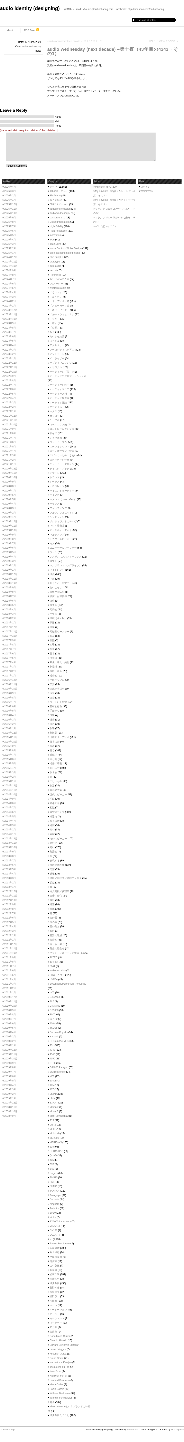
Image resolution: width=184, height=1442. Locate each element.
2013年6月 (10, 864)
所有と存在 (56, 706)
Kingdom (54, 1204)
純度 (52, 825)
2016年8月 (10, 697)
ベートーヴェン (58, 1309)
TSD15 (53, 1027)
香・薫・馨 (56, 944)
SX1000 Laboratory (60, 1221)
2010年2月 (10, 1041)
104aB (53, 1080)
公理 (52, 600)
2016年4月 (10, 715)
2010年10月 (10, 1005)
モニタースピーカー (61, 539)
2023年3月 (10, 349)
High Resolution (58, 230)
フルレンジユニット (61, 512)
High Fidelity (56, 226)
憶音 (52, 697)
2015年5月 (10, 763)
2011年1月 (10, 992)
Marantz (54, 1107)
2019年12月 (10, 521)
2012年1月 (10, 939)
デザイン (54, 472)
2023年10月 (10, 319)
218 (52, 1146)
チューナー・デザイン (62, 464)
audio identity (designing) (30, 8)
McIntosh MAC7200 (106, 186)
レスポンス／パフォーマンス (66, 556)
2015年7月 (10, 754)
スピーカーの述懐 (59, 459)
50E (52, 1164)
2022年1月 (10, 411)
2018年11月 (10, 578)
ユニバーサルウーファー (63, 547)
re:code (54, 270)
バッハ (53, 1305)
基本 (52, 653)
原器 (52, 622)
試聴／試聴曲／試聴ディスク (66, 878)
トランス (54, 477)
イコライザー (57, 358)
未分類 (53, 1327)
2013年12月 (10, 838)
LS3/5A (54, 979)
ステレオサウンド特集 (62, 450)
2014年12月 (10, 785)
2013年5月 (10, 869)
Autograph (55, 1195)
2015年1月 (10, 781)
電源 (52, 908)
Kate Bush (55, 1371)
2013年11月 (10, 842)
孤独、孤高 (56, 671)
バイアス (54, 495)
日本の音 (54, 741)
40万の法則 (56, 199)
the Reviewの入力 (59, 279)
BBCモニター (57, 975)
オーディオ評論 (58, 402)
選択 (52, 900)
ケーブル (54, 420)
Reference (55, 274)
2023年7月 (10, 332)
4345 (52, 1054)
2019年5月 (10, 552)
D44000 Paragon (59, 1067)
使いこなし (56, 587)
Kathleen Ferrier (58, 1375)
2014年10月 (10, 794)
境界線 (53, 657)
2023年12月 (10, 310)
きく (52, 332)
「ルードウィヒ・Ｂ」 (62, 314)
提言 (52, 724)
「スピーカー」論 (59, 305)
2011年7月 (10, 966)
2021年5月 (10, 446)
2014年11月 (10, 790)
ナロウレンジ (57, 486)
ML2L (53, 1129)
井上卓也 (54, 1252)
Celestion (55, 997)
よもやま (54, 340)
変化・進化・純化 (59, 662)
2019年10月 (10, 530)
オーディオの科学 (59, 384)
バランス (54, 503)
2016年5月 (10, 710)
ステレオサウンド (59, 446)
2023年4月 (10, 345)
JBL (52, 1045)
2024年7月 (10, 279)
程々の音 (54, 820)
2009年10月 (10, 1058)
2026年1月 (10, 199)
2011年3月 (10, 983)
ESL (52, 1168)
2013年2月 (10, 882)
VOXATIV (55, 1234)
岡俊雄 (53, 1270)
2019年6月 (10, 547)
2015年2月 (10, 776)
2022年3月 (10, 402)
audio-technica (58, 970)
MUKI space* (177, 1429)
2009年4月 (10, 1085)
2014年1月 (10, 834)
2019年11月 (10, 525)
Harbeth (54, 1036)
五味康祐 (54, 1248)
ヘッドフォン (57, 517)
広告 (52, 684)
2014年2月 (10, 829)
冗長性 (53, 609)
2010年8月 (10, 1014)
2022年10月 (10, 371)
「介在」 (54, 319)
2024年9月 (10, 270)
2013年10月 (10, 847)
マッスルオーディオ (61, 530)
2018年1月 (10, 622)
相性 (52, 807)
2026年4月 (10, 186)
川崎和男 (54, 1278)
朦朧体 (53, 754)
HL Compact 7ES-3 (60, 1041)
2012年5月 (10, 922)
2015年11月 (10, 737)
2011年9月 (10, 957)
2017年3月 (10, 666)
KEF (52, 1076)
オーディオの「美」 (61, 371)
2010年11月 (10, 1001)
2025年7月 (10, 226)
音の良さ (54, 926)
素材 (52, 834)
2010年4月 (10, 1032)
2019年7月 (10, 543)
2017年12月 (10, 627)
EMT (52, 1014)
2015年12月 (10, 732)
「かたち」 (56, 296)
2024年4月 (10, 292)
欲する (53, 772)
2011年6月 (10, 970)
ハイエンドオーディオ (62, 490)
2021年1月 (10, 464)
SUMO (53, 1186)
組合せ (53, 842)
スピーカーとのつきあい (63, 455)
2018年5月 (10, 605)
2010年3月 (10, 1036)
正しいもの (56, 781)
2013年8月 (10, 856)
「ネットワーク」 (59, 310)
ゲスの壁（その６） (106, 226)
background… (57, 217)
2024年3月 (10, 296)
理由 (52, 798)
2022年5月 (10, 393)
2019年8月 (10, 539)
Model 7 (54, 1111)
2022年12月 (10, 362)
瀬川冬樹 (54, 1283)
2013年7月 (10, 860)
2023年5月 (10, 340)
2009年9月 (10, 1063)
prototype (55, 261)
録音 (52, 904)
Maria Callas (56, 1384)
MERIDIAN (56, 1142)
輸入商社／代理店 (59, 891)
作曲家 (53, 1300)
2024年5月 (10, 288)
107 (52, 1089)
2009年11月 (10, 1054)
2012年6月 (10, 917)
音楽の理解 (56, 935)
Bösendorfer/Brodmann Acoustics (68, 983)
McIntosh (55, 1133)
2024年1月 (10, 305)
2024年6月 (10, 283)
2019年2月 (10, 565)
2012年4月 (10, 926)
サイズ (53, 433)
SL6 (52, 1001)
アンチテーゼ (57, 354)
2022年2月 (10, 406)
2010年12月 (10, 997)
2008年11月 (10, 1107)
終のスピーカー (58, 838)
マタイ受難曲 (57, 525)
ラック (53, 552)
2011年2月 (10, 988)
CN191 (53, 1230)
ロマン (53, 561)
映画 (52, 746)
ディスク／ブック (59, 468)
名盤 (52, 640)
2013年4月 (10, 873)
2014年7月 (10, 807)
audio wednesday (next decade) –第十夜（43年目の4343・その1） (112, 51)
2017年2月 (10, 671)
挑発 (52, 719)
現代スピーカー (58, 794)
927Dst (53, 1019)
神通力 (53, 816)
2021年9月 (10, 428)
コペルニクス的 (58, 424)
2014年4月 (10, 820)
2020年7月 (10, 490)
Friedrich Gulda (58, 1353)
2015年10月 (10, 741)
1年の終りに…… (59, 191)
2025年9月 (10, 217)
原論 (52, 627)
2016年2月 (10, 724)
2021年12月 (10, 415)
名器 (52, 635)
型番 (52, 649)
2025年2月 (10, 248)
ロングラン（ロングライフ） (66, 565)
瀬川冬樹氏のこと (59, 1415)
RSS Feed (31, 30)
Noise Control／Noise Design (66, 248)
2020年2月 (10, 512)
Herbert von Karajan (61, 1362)
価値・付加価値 (58, 596)
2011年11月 (10, 948)
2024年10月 (10, 265)
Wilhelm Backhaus (60, 1393)
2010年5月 (10, 1027)
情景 (52, 693)
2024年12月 (10, 257)
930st (53, 1023)
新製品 (53, 732)
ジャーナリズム (58, 442)
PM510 (53, 1177)
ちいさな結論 (57, 336)
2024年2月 (10, 301)
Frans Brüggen (58, 1349)
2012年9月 (10, 904)
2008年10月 (10, 1111)
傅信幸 (53, 1261)
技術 (52, 715)
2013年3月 (10, 878)
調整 (52, 882)
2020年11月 (10, 472)
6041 (52, 966)
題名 (52, 1402)
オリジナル (56, 367)
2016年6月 (10, 706)
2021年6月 (10, 442)
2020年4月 (10, 503)
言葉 (52, 869)
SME (52, 1182)
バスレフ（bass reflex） (63, 499)
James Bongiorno (59, 1243)
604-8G (54, 961)
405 (52, 1160)
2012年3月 (10, 931)
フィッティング (58, 508)
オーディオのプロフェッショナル (68, 376)
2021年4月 (10, 450)
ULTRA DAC (56, 1151)
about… (11, 30)
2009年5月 (10, 1080)
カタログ (54, 415)
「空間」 (54, 327)
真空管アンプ (57, 812)
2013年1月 (10, 886)
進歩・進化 (56, 895)
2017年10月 (10, 635)
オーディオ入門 (58, 393)
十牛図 (53, 613)
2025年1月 (10, 252)
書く (52, 750)
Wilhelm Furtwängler (61, 1397)
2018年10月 (10, 583)
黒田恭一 (54, 1296)
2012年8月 (10, 908)
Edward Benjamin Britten (63, 1345)
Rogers (54, 1173)
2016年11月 (10, 684)
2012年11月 (10, 895)
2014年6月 (10, 812)
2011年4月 (10, 979)
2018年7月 (10, 596)
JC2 (52, 1120)
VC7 (52, 992)
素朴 (52, 829)
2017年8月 (10, 644)
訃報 (52, 873)
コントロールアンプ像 (62, 428)
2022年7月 (10, 384)
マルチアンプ (57, 534)
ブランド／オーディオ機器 (64, 953)
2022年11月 (10, 367)
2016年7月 (10, 702)
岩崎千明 (54, 1274)
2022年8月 (10, 380)
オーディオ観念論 (59, 398)
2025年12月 (10, 204)
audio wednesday (31, 46)
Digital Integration (59, 221)
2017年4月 (10, 662)
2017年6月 (10, 653)
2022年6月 (10, 389)
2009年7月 (10, 1071)
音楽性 (53, 939)
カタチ (53, 411)
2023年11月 (10, 314)
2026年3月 (10, 191)
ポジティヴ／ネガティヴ (63, 521)
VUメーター (56, 283)
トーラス (54, 481)
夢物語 (53, 666)
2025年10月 (10, 213)
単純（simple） (58, 618)
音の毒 (53, 922)
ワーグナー (56, 1322)
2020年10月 (10, 477)
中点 (52, 578)
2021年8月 (10, 433)
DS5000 (54, 1010)
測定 (52, 785)
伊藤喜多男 (56, 1256)
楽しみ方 (54, 768)
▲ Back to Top (7, 1429)
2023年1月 (10, 358)
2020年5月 (10, 499)
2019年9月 (10, 534)
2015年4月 (10, 768)
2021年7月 (10, 437)
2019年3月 (10, 561)
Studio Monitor (57, 1071)
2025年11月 (10, 208)
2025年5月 (10, 235)
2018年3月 (10, 613)
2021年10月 (10, 424)
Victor (53, 1217)
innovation (55, 235)
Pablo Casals (57, 1389)
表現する (54, 860)
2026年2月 (10, 195)
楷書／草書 (56, 763)
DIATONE (55, 1005)
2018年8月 (10, 591)
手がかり (54, 710)
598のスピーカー (59, 204)
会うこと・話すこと (61, 583)
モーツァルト (57, 1318)
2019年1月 (10, 569)
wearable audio (58, 288)
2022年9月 (10, 376)
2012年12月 (10, 891)
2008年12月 (10, 1102)
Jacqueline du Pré (59, 1367)
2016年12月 (10, 679)
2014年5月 (10, 816)
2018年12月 (10, 574)
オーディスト (57, 406)
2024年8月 (10, 274)
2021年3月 (10, 455)
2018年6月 (10, 600)
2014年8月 (10, 803)
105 (52, 1085)
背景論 (53, 851)
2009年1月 (10, 1098)
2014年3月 (10, 825)
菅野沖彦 (54, 1287)
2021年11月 (10, 420)
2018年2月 (10, 618)
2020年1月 (10, 517)
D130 (53, 1063)
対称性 (53, 675)
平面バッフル (57, 679)
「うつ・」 (56, 292)
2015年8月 (10, 750)
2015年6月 (10, 759)
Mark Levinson (58, 1115)
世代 (52, 574)
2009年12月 (10, 1049)
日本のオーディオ (59, 737)
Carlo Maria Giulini (60, 1336)
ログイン (145, 186)
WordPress (146, 191)
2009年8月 (10, 1067)
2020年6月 (10, 495)
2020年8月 (10, 486)
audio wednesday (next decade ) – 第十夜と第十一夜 (75, 41)
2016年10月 (10, 688)
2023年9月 (10, 323)
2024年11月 (10, 261)
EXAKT (54, 1102)
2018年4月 (10, 609)
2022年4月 (10, 398)
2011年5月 (10, 975)
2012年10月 (10, 900)
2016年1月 (10, 728)
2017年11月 (10, 631)
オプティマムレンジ (61, 362)
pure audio (55, 265)
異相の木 (54, 803)
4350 (52, 1058)
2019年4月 (10, 556)
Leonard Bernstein (60, 1380)
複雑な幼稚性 (57, 864)
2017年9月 (10, 640)
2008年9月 (10, 1115)
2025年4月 (10, 239)
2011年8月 (10, 961)
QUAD (53, 1155)
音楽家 (53, 1331)
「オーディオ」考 (59, 301)
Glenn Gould (56, 1358)
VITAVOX (55, 1226)
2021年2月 (10, 459)
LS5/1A (54, 1093)
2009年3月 (10, 1089)
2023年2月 (10, 354)
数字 (52, 728)
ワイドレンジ (57, 569)
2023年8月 (10, 327)
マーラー (54, 1314)
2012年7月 (10, 913)
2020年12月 (10, 468)
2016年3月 (10, 719)
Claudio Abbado (58, 1340)
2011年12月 (10, 944)
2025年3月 (10, 243)
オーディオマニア (59, 389)
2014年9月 (10, 798)
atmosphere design (60, 208)
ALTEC (53, 957)
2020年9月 (10, 481)
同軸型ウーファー (59, 631)
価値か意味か (57, 591)
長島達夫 (54, 1292)
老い (52, 847)
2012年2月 (10, 935)
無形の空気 (56, 790)
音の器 (53, 917)
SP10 (53, 1212)
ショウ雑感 (56, 437)
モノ (52, 543)
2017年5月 (10, 657)
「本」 (53, 323)
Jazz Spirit (55, 243)
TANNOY (55, 1190)
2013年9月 (10, 851)
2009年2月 (10, 1093)
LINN (52, 1098)
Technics (54, 1208)
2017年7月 (10, 649)
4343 (52, 1049)
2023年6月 (10, 336)
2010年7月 (10, 1019)
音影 (52, 931)
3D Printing (56, 195)
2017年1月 (10, 675)
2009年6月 (10, 1076)
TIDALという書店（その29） (161, 41)
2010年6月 (10, 1023)
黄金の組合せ (57, 948)
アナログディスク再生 (62, 349)
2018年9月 (10, 587)
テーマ (53, 186)
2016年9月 (10, 693)
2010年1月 (10, 1045)
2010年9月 (10, 1010)
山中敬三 (54, 1265)
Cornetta (54, 1199)
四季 (52, 644)
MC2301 (54, 1138)
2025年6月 (10, 230)
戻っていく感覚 (58, 702)
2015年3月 (10, 772)
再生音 (53, 605)
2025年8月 (10, 221)
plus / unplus (56, 257)
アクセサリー (57, 345)
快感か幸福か (57, 688)
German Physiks (59, 1032)
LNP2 (53, 1124)
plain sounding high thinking (65, 252)
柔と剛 (53, 759)
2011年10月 (10, 953)
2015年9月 (10, 746)
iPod (52, 239)
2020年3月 (10, 508)
